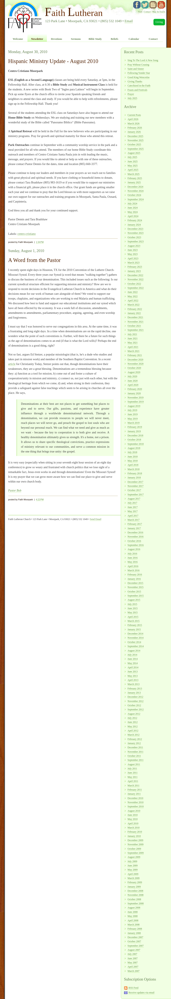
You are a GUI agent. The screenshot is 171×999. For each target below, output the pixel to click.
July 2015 (132, 604)
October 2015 (134, 591)
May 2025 (133, 165)
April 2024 (133, 216)
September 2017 (136, 494)
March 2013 (134, 684)
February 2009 (135, 882)
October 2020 (134, 367)
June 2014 (133, 658)
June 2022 (133, 292)
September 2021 (136, 330)
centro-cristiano (26, 233)
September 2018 (136, 444)
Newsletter (37, 39)
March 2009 (134, 878)
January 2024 (134, 224)
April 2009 (133, 874)
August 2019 (134, 406)
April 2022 (133, 300)
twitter (145, 4)
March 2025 (134, 174)
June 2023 (133, 250)
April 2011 (133, 781)
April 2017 (133, 515)
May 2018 (133, 460)
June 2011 (133, 772)
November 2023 (136, 233)
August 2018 (134, 448)
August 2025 (134, 153)
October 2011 (134, 755)
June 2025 (133, 161)
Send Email (95, 519)
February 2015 (135, 625)
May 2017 (133, 511)
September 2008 (136, 903)
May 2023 (133, 254)
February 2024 (135, 220)
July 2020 (132, 376)
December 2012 (135, 696)
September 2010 (136, 806)
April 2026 (133, 119)
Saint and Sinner (136, 68)
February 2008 (135, 928)
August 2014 (134, 650)
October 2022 (134, 283)
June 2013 (133, 671)
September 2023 (136, 241)
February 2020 (135, 389)
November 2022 (136, 279)
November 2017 (136, 486)
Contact (147, 11)
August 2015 (134, 599)
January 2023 (134, 271)
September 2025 (136, 148)
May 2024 (133, 212)
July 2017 (132, 502)
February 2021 (135, 355)
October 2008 (134, 899)
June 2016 (133, 557)
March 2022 (134, 304)
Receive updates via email (141, 992)
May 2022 (133, 296)
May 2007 (133, 962)
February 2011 (135, 789)
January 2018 (134, 477)
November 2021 (136, 321)
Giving (159, 22)
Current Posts (134, 115)
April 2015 (133, 616)
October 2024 (134, 195)
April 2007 (133, 966)
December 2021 (135, 317)
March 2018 (134, 469)
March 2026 (134, 123)
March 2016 (134, 570)
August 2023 (134, 245)
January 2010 (134, 836)
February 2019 (135, 427)
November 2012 (136, 701)
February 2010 (135, 831)
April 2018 (133, 464)
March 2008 (134, 924)
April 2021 (133, 347)
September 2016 (136, 545)
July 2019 (132, 410)
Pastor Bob (14, 490)
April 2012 (133, 730)
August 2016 (134, 549)
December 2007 (135, 937)
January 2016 (134, 578)
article (11, 364)
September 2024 (136, 199)
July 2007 (132, 954)
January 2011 (134, 793)
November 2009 (136, 844)
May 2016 (133, 561)
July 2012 (132, 718)
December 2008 (135, 890)
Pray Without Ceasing (138, 64)
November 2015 (136, 587)
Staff (140, 11)
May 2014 (133, 663)
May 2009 (133, 869)
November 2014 (136, 637)
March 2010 (134, 827)
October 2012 (134, 705)
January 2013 (134, 692)
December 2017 (135, 481)
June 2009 (133, 865)
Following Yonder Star (139, 73)
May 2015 (133, 612)
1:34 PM (40, 242)
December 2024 (135, 186)
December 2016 (135, 532)
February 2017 (135, 524)
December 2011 (135, 747)
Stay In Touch (158, 11)
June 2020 (133, 380)
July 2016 (132, 553)
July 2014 (132, 654)
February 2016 (135, 574)
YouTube (161, 4)
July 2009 (132, 861)
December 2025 (135, 136)
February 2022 (135, 309)
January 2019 (134, 431)
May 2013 (133, 675)
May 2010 (133, 819)
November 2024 (136, 190)
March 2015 (134, 621)
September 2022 (136, 287)
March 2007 (134, 971)
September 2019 (136, 401)
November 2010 (136, 802)
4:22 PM (40, 499)
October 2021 (134, 325)
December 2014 (135, 633)
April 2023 (133, 258)
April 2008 (133, 920)
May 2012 (133, 726)
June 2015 (133, 608)
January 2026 (134, 131)
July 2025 (132, 98)
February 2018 (135, 473)
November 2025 (136, 140)
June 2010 (133, 815)
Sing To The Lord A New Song (143, 60)
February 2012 (135, 739)
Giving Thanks (135, 81)
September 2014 (136, 646)
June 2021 (133, 338)
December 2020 (135, 359)
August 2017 (134, 498)
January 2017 (134, 528)
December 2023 (135, 228)
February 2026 (135, 127)
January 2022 (134, 313)
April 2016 (133, 566)
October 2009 (134, 848)
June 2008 (133, 911)
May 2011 (133, 777)
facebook (137, 4)
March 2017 (134, 519)
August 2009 (134, 857)
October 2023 (134, 237)
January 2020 (134, 393)
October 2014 (134, 642)
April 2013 (133, 680)
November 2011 (136, 751)
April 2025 (133, 169)
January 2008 (134, 933)
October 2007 (134, 941)
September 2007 (136, 945)
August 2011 (134, 764)
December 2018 (135, 435)
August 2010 (134, 810)
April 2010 (133, 823)
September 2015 (136, 595)
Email (129, 21)
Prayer (131, 94)
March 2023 (134, 262)
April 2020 (133, 384)
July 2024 (132, 203)
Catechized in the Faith (139, 85)
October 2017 (134, 490)
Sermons (76, 39)
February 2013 (135, 688)
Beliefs (114, 39)
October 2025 (134, 144)
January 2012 (134, 743)
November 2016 (136, 536)
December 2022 (135, 275)
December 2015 (135, 583)
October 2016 (134, 541)
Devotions (56, 39)
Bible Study (95, 39)
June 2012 (133, 722)
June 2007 (133, 958)
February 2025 (135, 178)
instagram (153, 4)
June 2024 (133, 207)
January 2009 (134, 886)
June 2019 (133, 414)
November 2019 (136, 397)
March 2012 (134, 734)
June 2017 (133, 507)
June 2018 (133, 456)
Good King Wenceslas (139, 77)
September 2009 (136, 852)
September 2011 (136, 760)
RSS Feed (133, 987)
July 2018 (132, 452)
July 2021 (132, 334)
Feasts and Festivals (137, 90)
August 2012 (134, 713)
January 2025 (134, 182)
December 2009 (135, 840)
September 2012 (136, 709)
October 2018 (134, 439)
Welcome (18, 39)
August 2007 (134, 949)
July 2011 (132, 768)
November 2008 (136, 895)
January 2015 (134, 629)
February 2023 (135, 266)
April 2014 (133, 667)
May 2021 (133, 342)
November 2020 (136, 363)
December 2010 (135, 798)
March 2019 (134, 422)
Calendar (133, 39)
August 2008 (134, 907)
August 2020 (134, 372)
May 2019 (133, 418)
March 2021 (134, 351)
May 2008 (133, 916)
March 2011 (134, 785)
